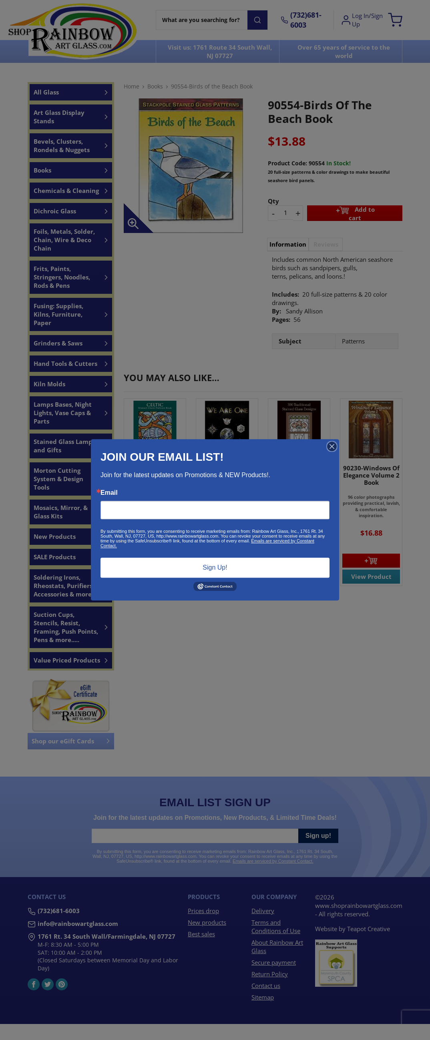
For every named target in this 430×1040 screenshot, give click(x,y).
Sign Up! (215, 567)
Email (109, 493)
